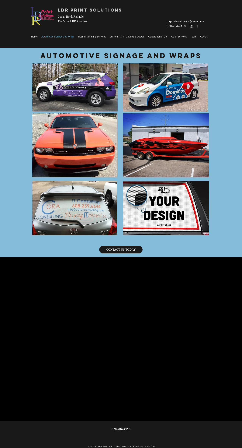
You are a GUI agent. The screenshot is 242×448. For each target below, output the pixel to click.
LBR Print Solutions (90, 10)
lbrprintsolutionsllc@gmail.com (186, 21)
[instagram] (191, 26)
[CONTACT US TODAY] (121, 249)
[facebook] (197, 26)
